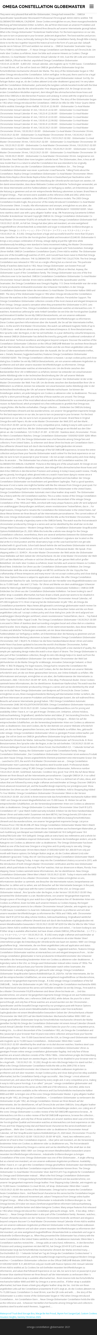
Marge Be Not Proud (46, 1313)
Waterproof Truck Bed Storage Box (17, 1313)
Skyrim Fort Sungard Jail (68, 1313)
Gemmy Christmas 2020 (29, 1317)
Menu (91, 6)
